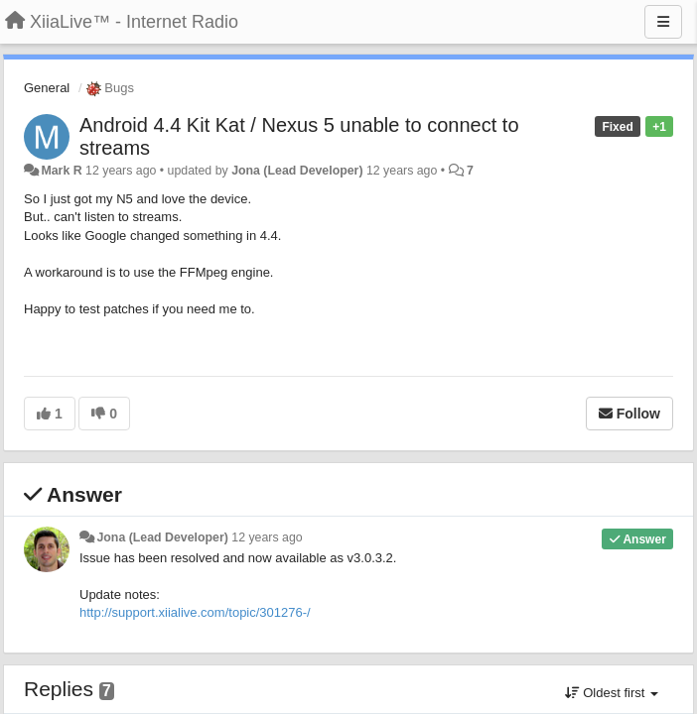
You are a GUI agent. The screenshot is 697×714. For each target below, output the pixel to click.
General (47, 87)
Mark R (61, 171)
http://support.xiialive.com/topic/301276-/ (195, 612)
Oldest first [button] (611, 692)
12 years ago (266, 537)
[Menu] (663, 22)
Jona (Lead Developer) (296, 171)
